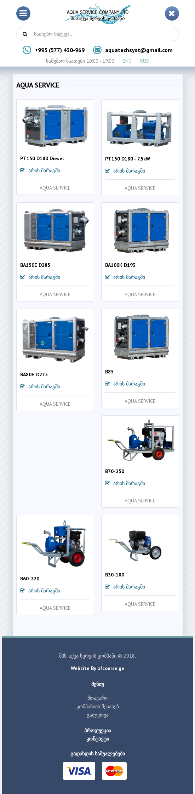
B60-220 (29, 578)
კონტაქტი (97, 739)
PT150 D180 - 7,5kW (127, 159)
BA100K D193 (120, 265)
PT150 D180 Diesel (42, 158)
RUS (144, 61)
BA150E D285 (35, 265)
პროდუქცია (97, 730)
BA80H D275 (34, 374)
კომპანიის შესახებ (97, 706)
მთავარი (97, 698)
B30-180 (114, 574)
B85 (109, 371)
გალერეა (98, 715)
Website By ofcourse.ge (97, 668)
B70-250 (114, 471)
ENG (127, 61)
